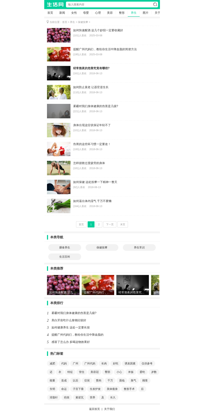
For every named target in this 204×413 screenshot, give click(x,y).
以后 (75, 380)
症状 (87, 380)
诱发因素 (130, 363)
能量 (52, 380)
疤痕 (66, 397)
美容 (110, 12)
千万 (110, 380)
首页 (50, 12)
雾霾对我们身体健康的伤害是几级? (73, 313)
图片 (146, 12)
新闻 (62, 12)
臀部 (107, 371)
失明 (52, 388)
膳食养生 (64, 247)
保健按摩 (83, 22)
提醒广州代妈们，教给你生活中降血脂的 (77, 334)
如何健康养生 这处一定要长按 (70, 327)
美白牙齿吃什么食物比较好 (68, 320)
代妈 (64, 363)
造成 (64, 380)
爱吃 (142, 371)
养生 (134, 12)
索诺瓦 (80, 397)
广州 (75, 363)
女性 (74, 12)
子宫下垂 (78, 388)
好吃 (115, 363)
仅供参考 (147, 363)
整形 (122, 12)
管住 (81, 371)
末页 (122, 224)
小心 (119, 371)
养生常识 (139, 247)
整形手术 (129, 388)
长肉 (104, 363)
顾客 (145, 380)
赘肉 (98, 380)
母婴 (86, 12)
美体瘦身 (112, 388)
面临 (122, 380)
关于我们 (109, 408)
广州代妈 (89, 363)
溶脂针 (54, 397)
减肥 (52, 363)
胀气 (133, 380)
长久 (113, 397)
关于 (157, 12)
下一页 (110, 224)
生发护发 (95, 388)
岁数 (154, 371)
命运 (64, 388)
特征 (70, 371)
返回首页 (94, 408)
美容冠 (95, 371)
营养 (92, 397)
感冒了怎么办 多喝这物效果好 (70, 341)
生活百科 (64, 256)
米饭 (131, 371)
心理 (98, 12)
